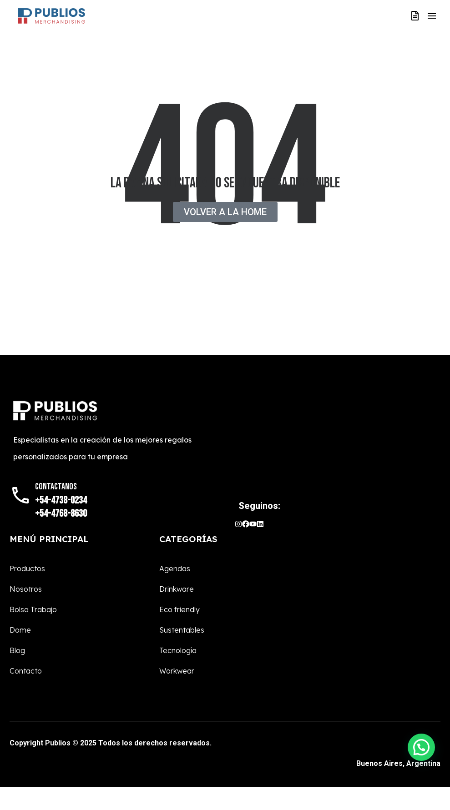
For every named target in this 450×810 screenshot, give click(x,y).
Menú (432, 16)
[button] (421, 747)
